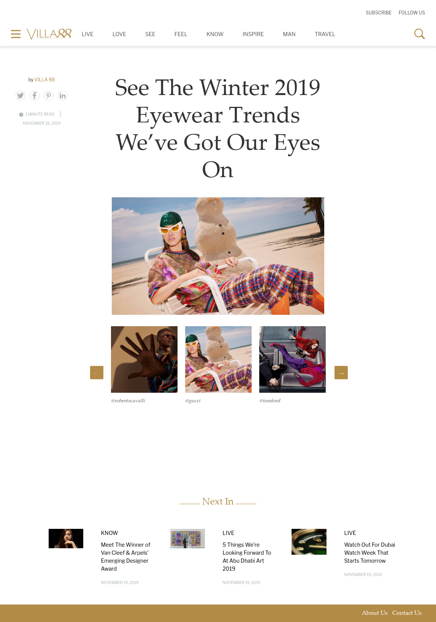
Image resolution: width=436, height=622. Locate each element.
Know (215, 34)
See (150, 34)
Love (119, 34)
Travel (325, 34)
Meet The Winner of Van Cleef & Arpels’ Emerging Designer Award (125, 556)
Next (341, 372)
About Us (375, 613)
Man (289, 34)
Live (88, 34)
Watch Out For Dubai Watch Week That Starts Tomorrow (369, 552)
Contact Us (407, 613)
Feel (180, 34)
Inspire (253, 34)
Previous (96, 372)
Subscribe (379, 13)
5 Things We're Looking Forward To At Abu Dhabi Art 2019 (246, 556)
